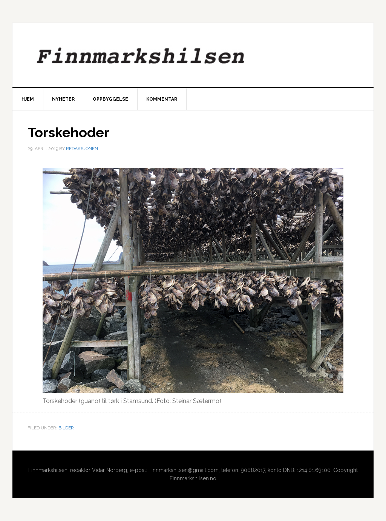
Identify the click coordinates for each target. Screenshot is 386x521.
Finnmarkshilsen (193, 55)
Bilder (66, 428)
